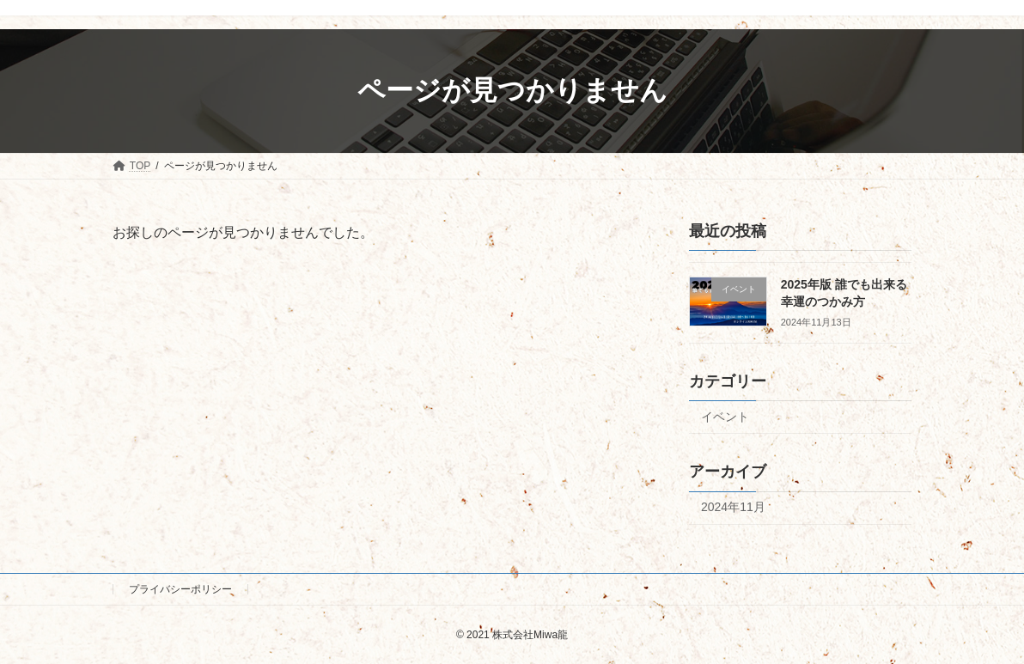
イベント (725, 416)
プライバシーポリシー (180, 589)
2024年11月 (733, 507)
